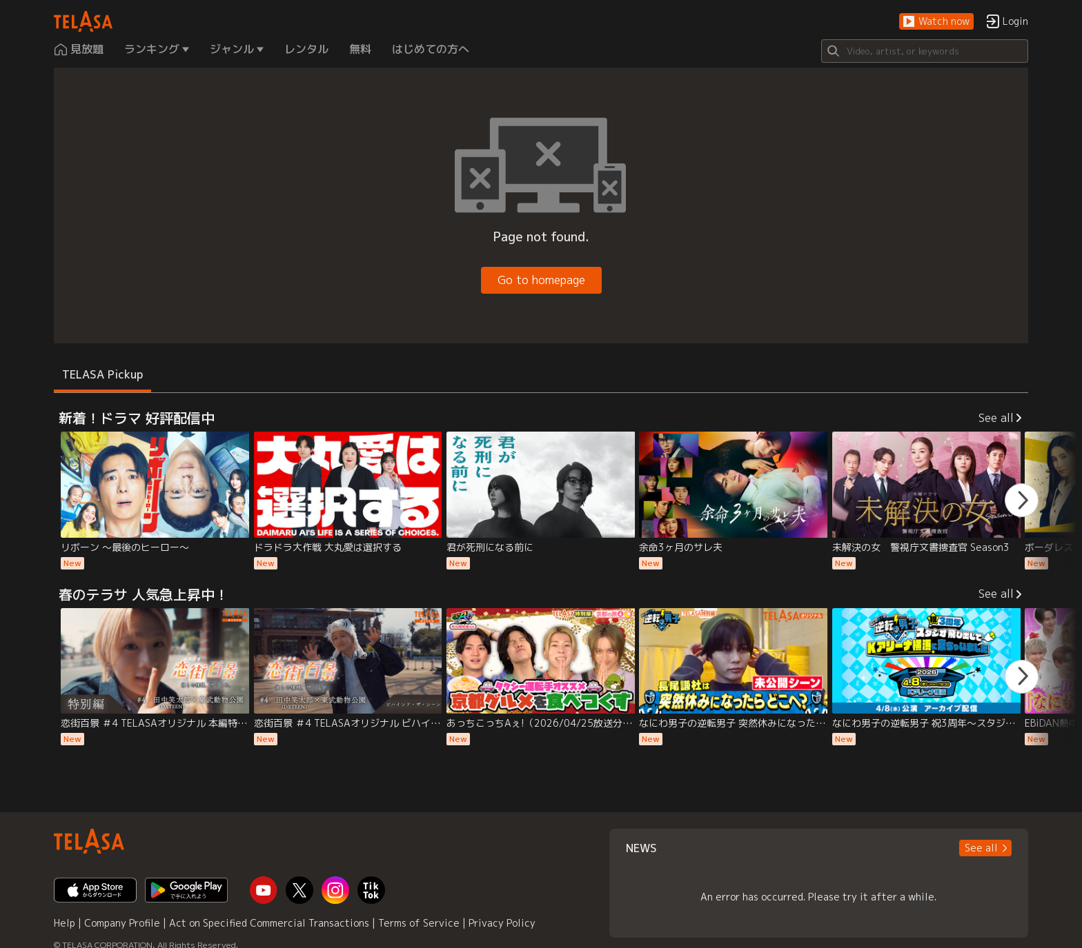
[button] (936, 21)
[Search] (924, 51)
